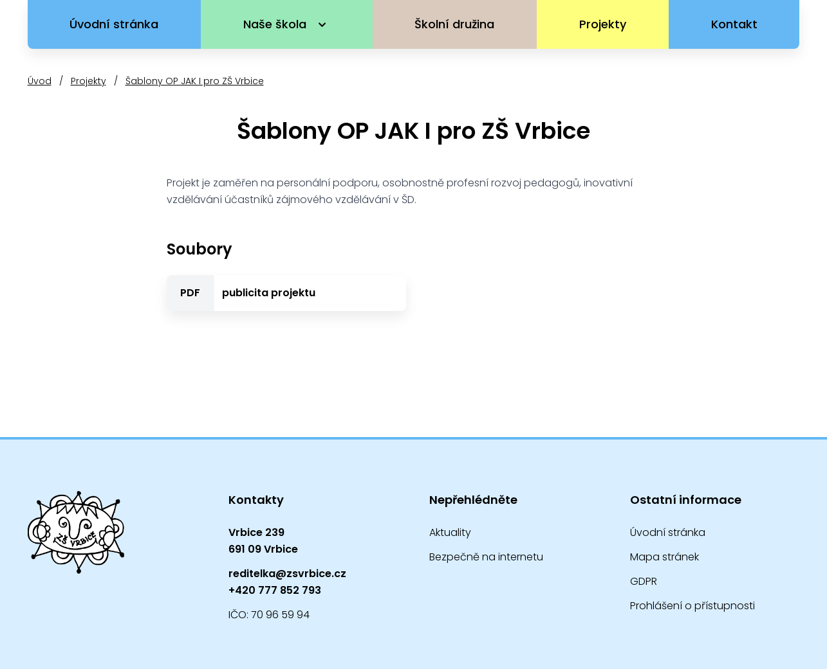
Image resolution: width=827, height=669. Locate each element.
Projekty (602, 24)
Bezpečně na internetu (486, 556)
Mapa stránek (664, 556)
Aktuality (450, 532)
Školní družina (454, 24)
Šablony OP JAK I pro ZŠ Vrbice (194, 81)
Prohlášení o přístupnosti (692, 605)
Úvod (39, 81)
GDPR (643, 581)
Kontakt (734, 24)
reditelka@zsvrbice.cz (287, 573)
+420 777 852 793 (274, 590)
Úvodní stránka (114, 24)
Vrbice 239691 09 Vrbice (263, 541)
